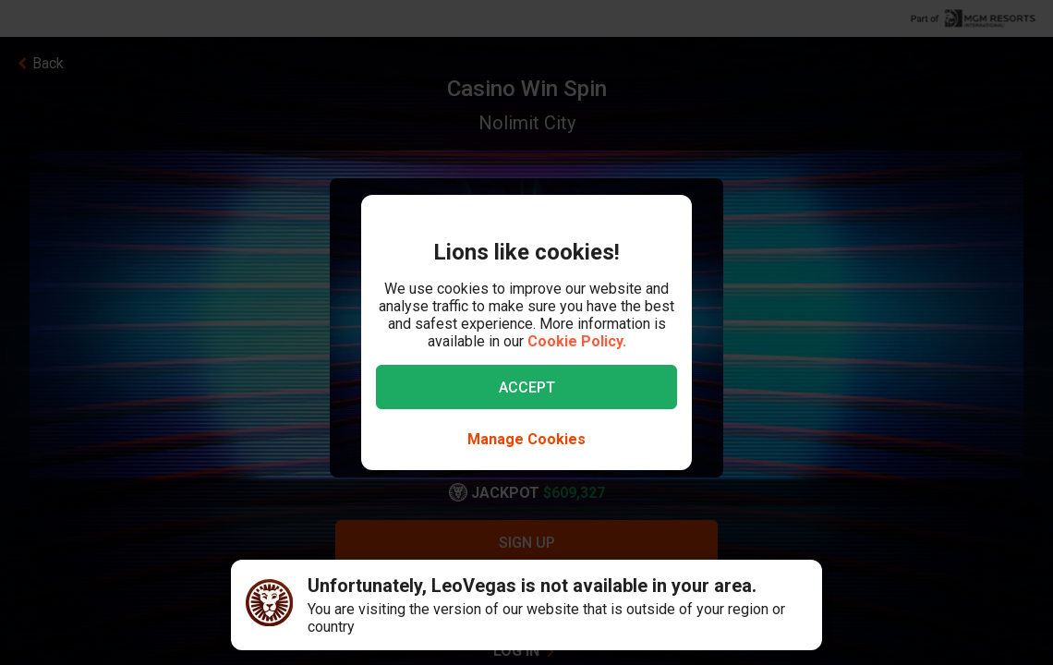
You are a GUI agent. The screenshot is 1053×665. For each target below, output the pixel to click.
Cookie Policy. (576, 341)
